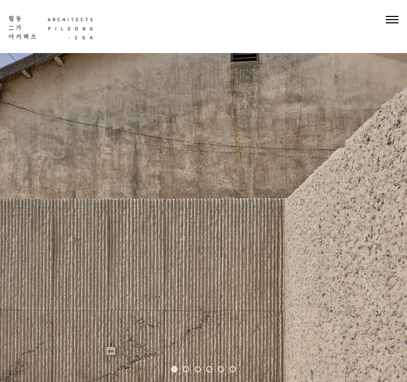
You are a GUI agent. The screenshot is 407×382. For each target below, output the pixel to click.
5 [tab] (221, 369)
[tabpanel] (203, 191)
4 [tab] (209, 369)
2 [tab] (186, 369)
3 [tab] (197, 369)
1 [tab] (174, 369)
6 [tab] (232, 369)
